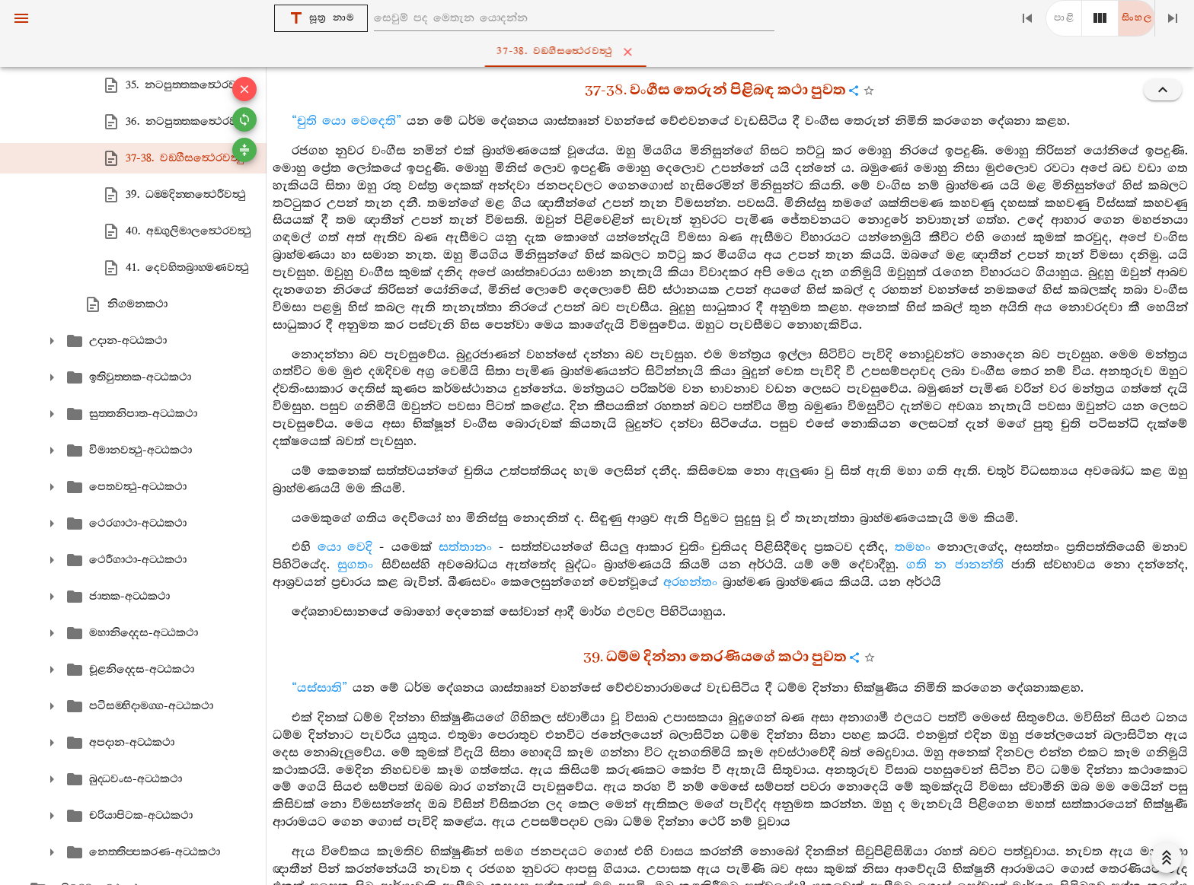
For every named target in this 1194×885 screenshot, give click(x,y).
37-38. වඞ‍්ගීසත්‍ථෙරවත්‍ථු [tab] (600, 52)
